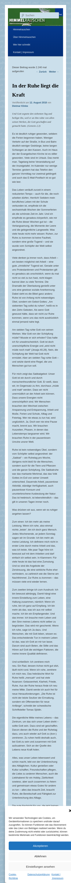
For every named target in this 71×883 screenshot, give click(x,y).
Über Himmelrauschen (24, 37)
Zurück (41, 71)
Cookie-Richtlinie (13, 876)
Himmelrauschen (21, 29)
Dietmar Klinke (20, 106)
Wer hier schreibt (21, 44)
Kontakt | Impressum (23, 52)
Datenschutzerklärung (38, 874)
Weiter (54, 71)
